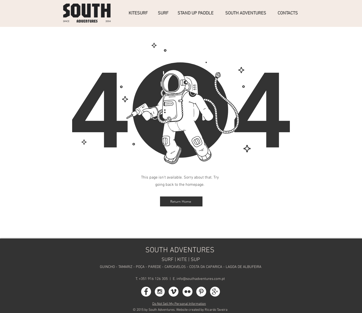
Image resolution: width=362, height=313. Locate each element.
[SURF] (164, 13)
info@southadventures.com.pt (201, 279)
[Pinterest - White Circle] (201, 292)
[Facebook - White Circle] (146, 292)
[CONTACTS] (288, 13)
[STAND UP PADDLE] (197, 13)
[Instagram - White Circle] (160, 292)
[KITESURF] (139, 13)
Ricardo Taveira (216, 310)
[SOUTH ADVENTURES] (247, 13)
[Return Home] (181, 201)
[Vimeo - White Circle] (174, 292)
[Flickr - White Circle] (187, 292)
